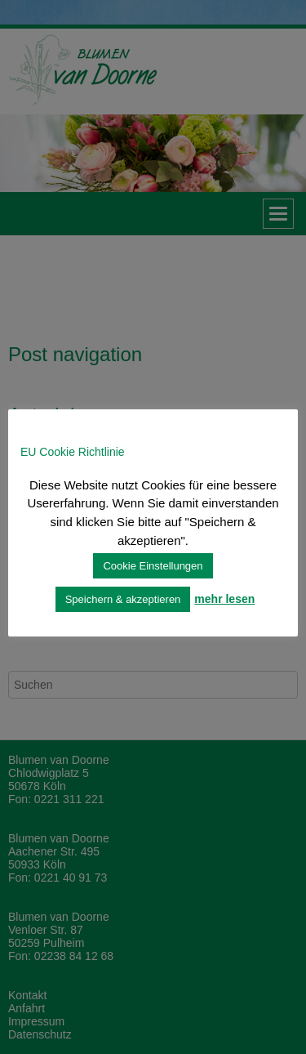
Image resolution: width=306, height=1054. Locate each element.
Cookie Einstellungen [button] (152, 566)
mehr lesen (224, 598)
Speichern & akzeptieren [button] (123, 599)
